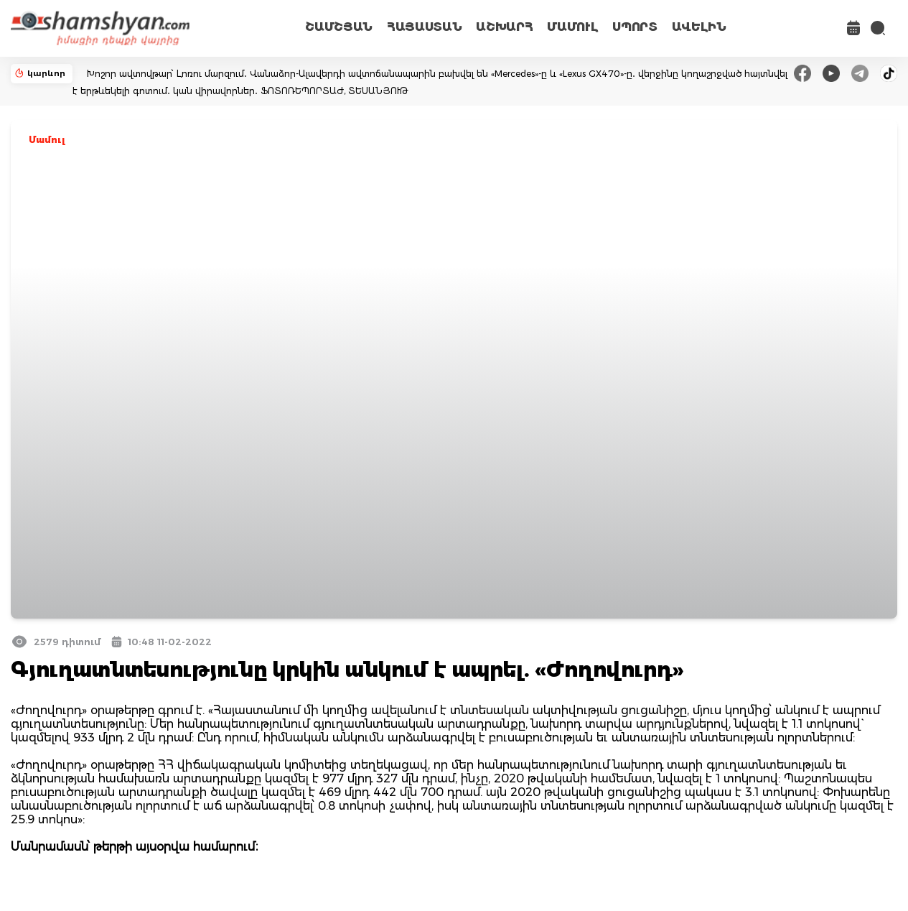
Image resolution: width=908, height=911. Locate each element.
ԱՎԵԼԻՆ (699, 27)
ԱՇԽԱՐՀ (504, 27)
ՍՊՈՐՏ (634, 27)
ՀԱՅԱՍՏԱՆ (424, 27)
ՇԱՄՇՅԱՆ (339, 27)
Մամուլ (47, 139)
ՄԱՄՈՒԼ (572, 27)
